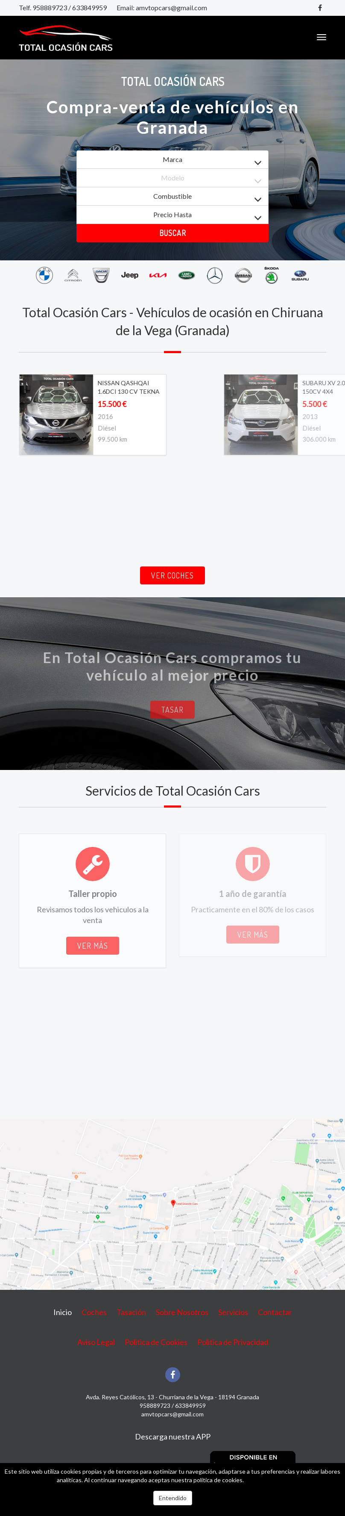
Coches (94, 1312)
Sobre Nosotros (182, 1312)
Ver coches (172, 575)
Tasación (131, 1312)
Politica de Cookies (156, 1342)
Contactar (275, 1312)
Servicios (233, 1312)
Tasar (172, 709)
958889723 (49, 7)
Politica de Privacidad (232, 1342)
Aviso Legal (96, 1342)
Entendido (173, 1497)
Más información (267, 1480)
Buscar (172, 233)
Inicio (62, 1312)
